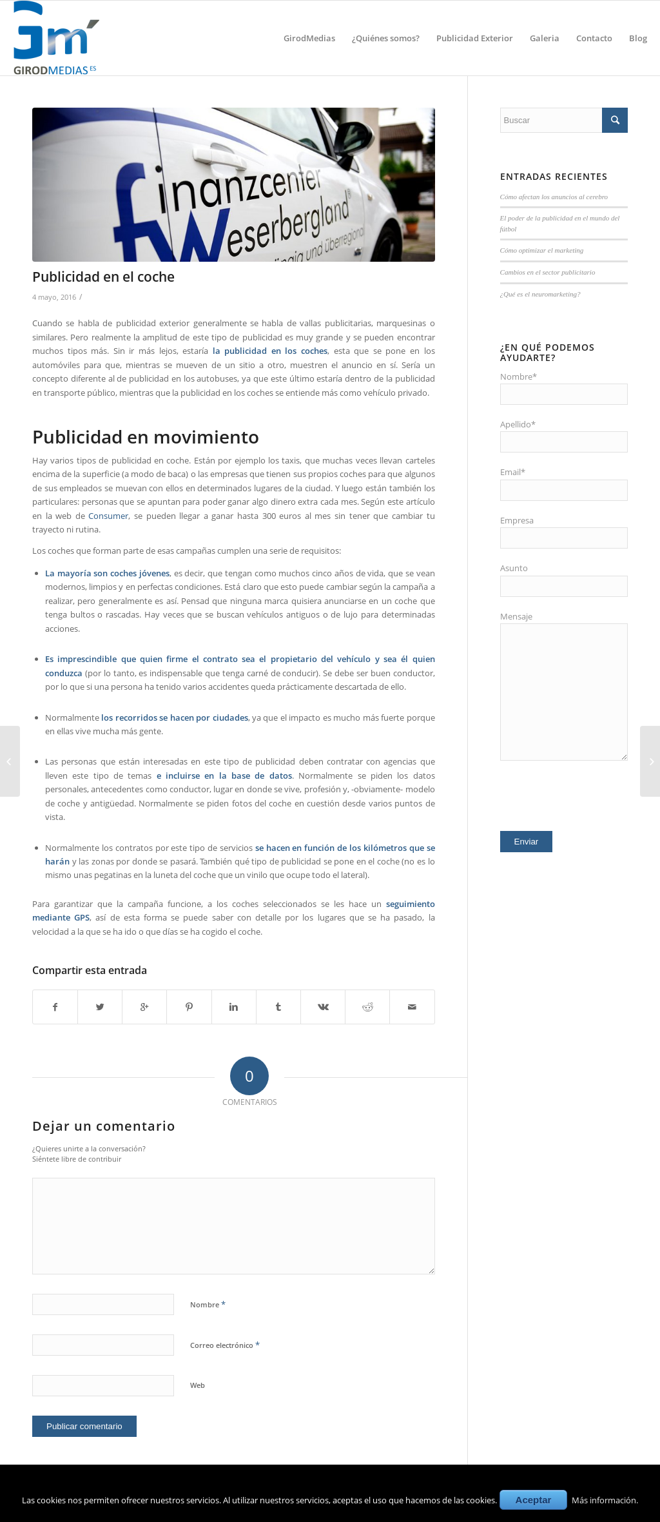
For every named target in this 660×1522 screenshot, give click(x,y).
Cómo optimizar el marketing (542, 250)
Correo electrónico (225, 1345)
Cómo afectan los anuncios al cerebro (554, 196)
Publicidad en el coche (103, 277)
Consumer (108, 516)
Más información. (605, 1500)
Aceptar (534, 1499)
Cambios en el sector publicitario (548, 272)
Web (197, 1385)
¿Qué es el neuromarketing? (540, 294)
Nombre (208, 1304)
